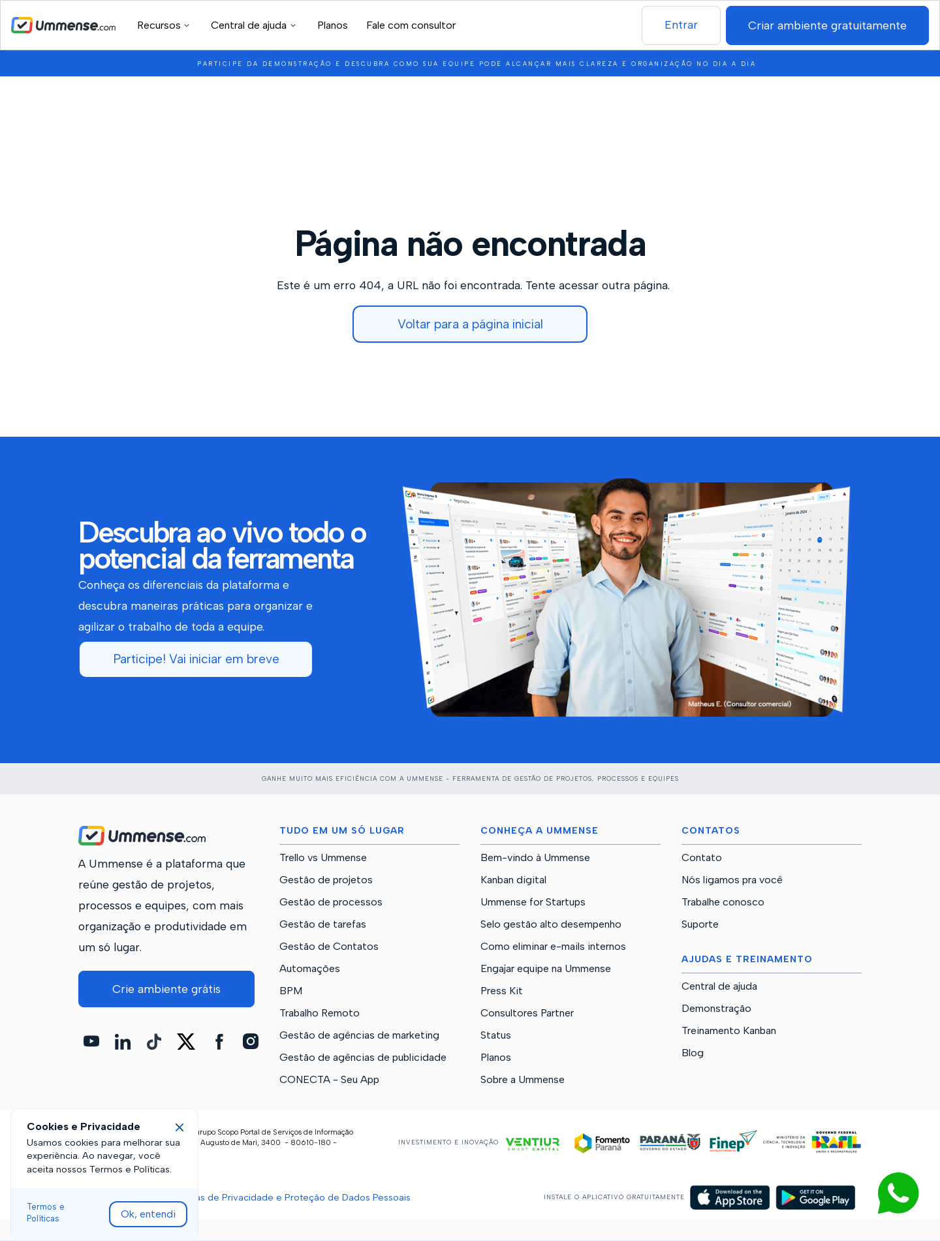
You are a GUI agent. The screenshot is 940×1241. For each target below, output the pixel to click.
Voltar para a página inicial (470, 324)
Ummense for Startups (533, 902)
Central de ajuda (719, 986)
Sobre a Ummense (522, 1080)
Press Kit (501, 991)
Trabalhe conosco (723, 902)
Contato (702, 858)
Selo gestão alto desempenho (550, 924)
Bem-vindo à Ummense (535, 858)
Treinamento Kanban (729, 1031)
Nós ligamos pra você (732, 880)
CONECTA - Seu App (329, 1080)
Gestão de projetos (326, 880)
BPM (290, 991)
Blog (693, 1053)
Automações (309, 969)
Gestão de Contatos (329, 946)
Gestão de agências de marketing (359, 1035)
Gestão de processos (331, 902)
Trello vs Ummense (323, 858)
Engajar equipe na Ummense (545, 969)
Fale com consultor (411, 25)
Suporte (700, 924)
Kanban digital (513, 880)
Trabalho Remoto (319, 1013)
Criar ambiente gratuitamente (827, 25)
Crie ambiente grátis (166, 989)
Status (495, 1035)
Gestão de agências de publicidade (362, 1057)
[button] (165, 25)
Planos (332, 25)
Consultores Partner (527, 1013)
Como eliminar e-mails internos (553, 946)
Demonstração (716, 1008)
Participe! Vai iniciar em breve (196, 659)
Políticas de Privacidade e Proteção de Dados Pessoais (290, 1197)
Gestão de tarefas (322, 924)
